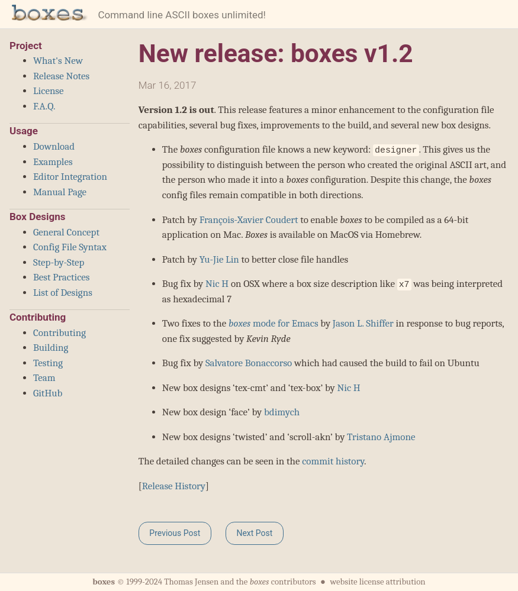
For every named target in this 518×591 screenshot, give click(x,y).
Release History (173, 486)
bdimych (282, 412)
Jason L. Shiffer (363, 323)
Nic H (217, 283)
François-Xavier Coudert (249, 219)
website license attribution (377, 582)
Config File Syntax (70, 247)
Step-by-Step (58, 262)
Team (44, 377)
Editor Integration (70, 176)
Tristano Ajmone (381, 437)
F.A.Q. (44, 106)
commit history (333, 461)
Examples (53, 161)
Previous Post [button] (174, 533)
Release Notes (61, 76)
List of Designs (62, 292)
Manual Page (59, 192)
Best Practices (61, 277)
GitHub (47, 393)
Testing (48, 363)
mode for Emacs (273, 323)
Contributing (59, 332)
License (48, 90)
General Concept (66, 232)
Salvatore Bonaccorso (248, 363)
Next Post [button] (254, 533)
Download (54, 146)
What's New (58, 60)
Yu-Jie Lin (219, 259)
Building (50, 347)
